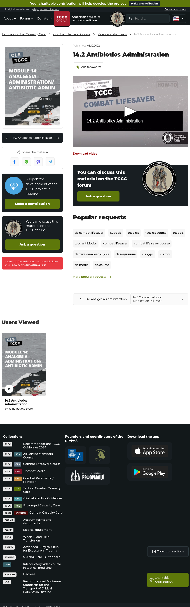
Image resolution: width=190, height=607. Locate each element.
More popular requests (92, 277)
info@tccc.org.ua (36, 265)
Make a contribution (144, 3)
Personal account (175, 9)
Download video (85, 153)
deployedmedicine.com (46, 9)
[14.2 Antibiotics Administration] (24, 374)
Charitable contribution (161, 580)
